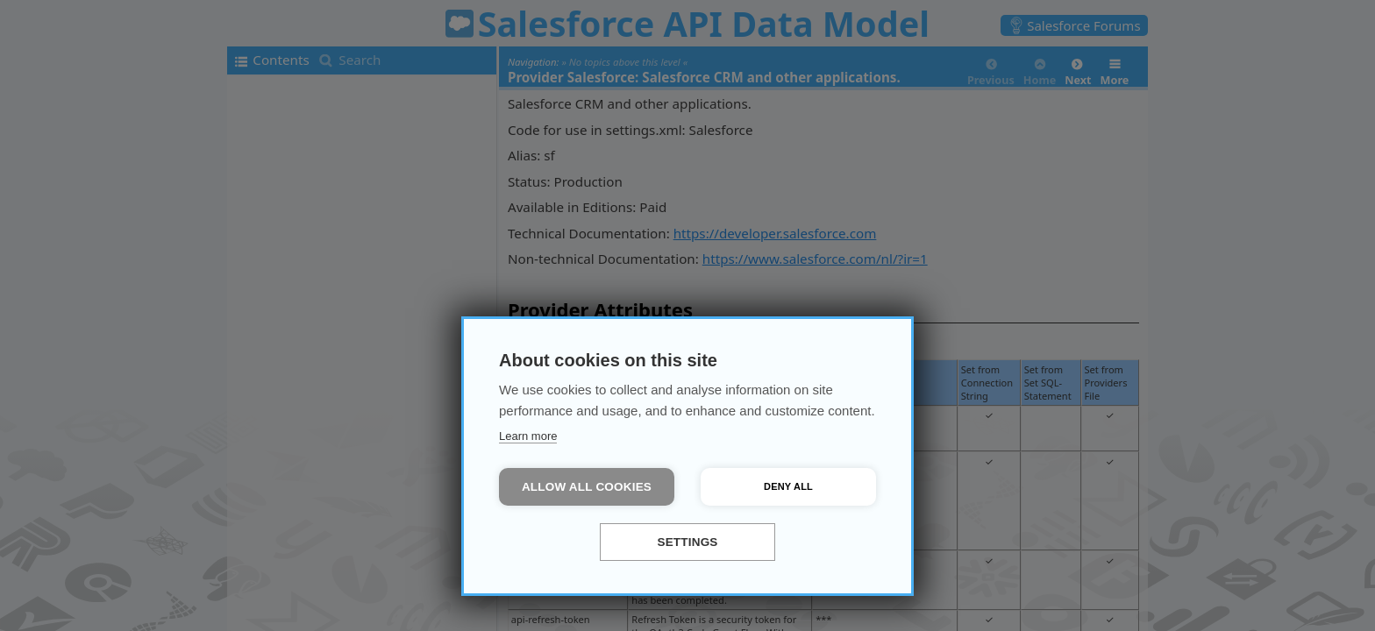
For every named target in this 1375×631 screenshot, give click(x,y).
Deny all (788, 486)
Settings (687, 542)
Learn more (528, 436)
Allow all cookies (587, 486)
